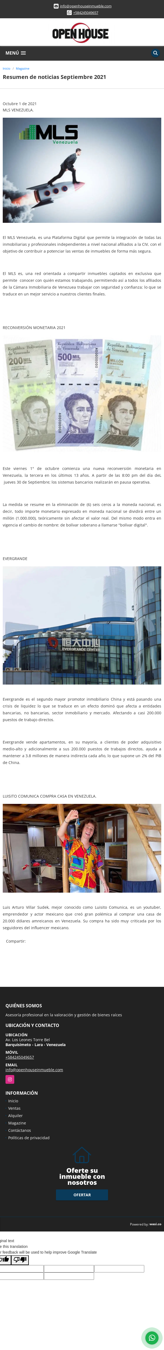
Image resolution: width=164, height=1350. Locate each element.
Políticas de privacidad (29, 1137)
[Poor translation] (20, 1260)
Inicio (6, 68)
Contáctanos (19, 1130)
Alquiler (15, 1115)
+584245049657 (85, 12)
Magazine (22, 68)
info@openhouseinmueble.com (86, 6)
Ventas (14, 1108)
